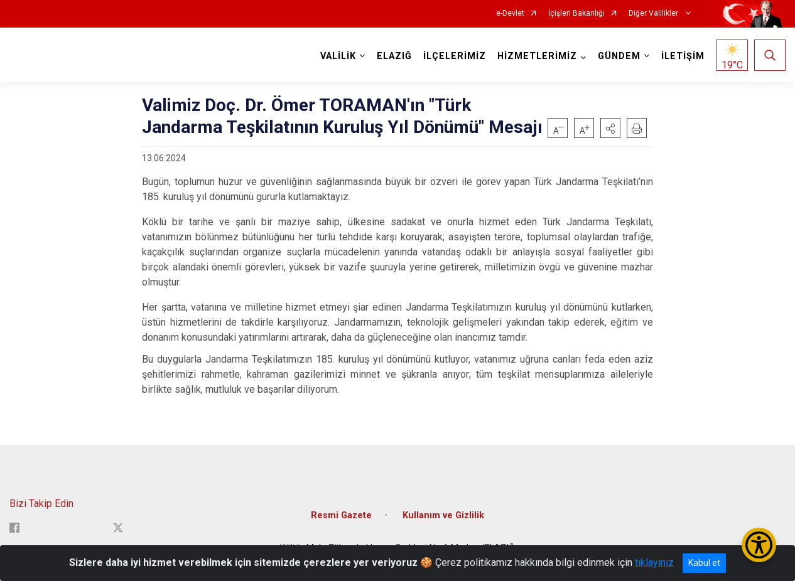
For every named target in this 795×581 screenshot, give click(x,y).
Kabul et (704, 563)
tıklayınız (654, 562)
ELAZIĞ (394, 56)
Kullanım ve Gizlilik (443, 515)
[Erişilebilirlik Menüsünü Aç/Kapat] (759, 545)
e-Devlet (510, 13)
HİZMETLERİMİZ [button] (537, 56)
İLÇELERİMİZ (454, 56)
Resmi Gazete (341, 515)
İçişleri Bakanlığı (576, 13)
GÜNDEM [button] (619, 56)
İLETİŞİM (683, 56)
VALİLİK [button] (338, 56)
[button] (610, 128)
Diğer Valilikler (654, 13)
